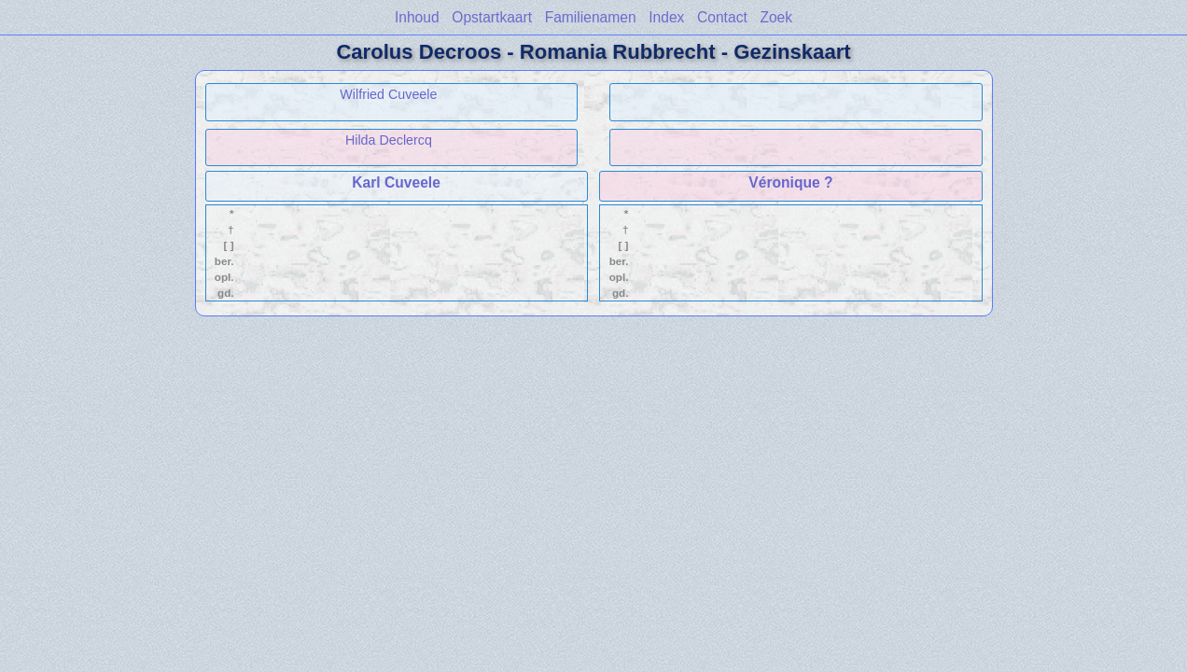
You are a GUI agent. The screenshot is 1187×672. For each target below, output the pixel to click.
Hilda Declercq (388, 140)
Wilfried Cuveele (388, 94)
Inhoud (417, 17)
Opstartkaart (492, 17)
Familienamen (590, 17)
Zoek (776, 17)
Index (666, 17)
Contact (722, 17)
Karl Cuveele (396, 182)
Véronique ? (790, 182)
